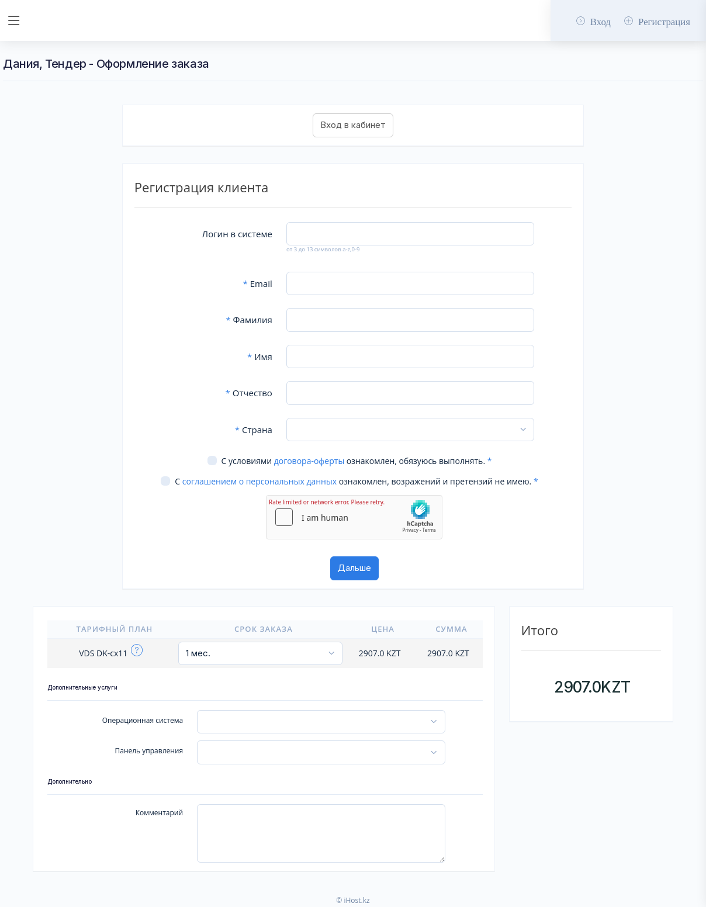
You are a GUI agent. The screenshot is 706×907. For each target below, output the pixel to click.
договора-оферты (309, 460)
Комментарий (159, 813)
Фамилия (249, 320)
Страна (253, 429)
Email (257, 283)
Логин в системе (237, 234)
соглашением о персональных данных (259, 481)
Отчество (249, 393)
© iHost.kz (352, 900)
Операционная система (142, 720)
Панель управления (149, 751)
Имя (259, 356)
